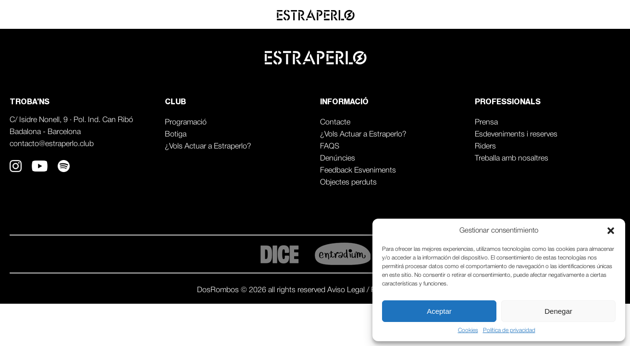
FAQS (329, 146)
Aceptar (439, 311)
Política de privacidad (509, 330)
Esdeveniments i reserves (516, 134)
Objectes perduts (348, 182)
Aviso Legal (347, 290)
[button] (611, 230)
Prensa (486, 122)
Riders (485, 146)
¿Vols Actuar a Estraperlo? (208, 146)
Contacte (335, 122)
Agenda (528, 15)
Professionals (588, 15)
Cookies (468, 330)
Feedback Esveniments (358, 170)
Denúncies (337, 158)
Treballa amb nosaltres (511, 158)
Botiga (175, 134)
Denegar (558, 311)
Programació (186, 122)
